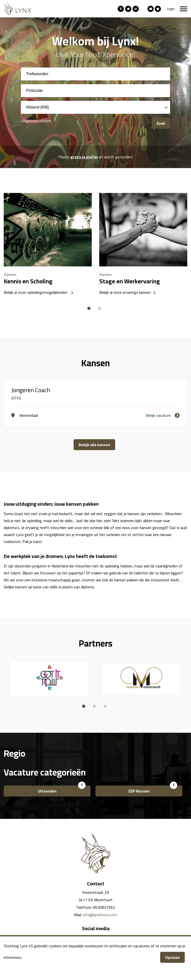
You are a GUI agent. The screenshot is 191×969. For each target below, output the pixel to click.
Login (171, 8)
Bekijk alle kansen (94, 444)
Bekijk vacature (158, 415)
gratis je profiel (84, 157)
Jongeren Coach (30, 390)
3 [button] (105, 703)
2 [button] (100, 305)
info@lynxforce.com (100, 914)
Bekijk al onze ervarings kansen (125, 292)
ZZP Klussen (139, 791)
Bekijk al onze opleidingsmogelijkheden (36, 292)
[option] (48, 245)
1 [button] (89, 305)
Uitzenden (47, 791)
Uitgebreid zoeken (36, 120)
